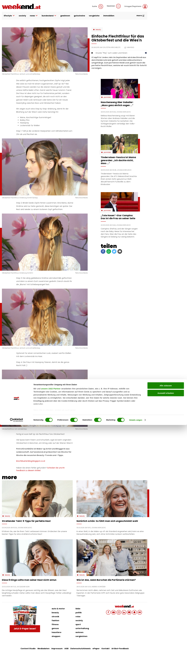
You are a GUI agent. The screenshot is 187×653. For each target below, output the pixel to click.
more (140, 15)
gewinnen (65, 15)
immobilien (108, 15)
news (34, 15)
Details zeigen (135, 648)
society (22, 15)
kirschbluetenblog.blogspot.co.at (30, 461)
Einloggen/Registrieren (135, 6)
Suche (97, 6)
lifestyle (9, 15)
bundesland (49, 15)
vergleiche (94, 15)
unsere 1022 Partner (51, 617)
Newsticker (114, 6)
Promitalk (107, 97)
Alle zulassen (166, 614)
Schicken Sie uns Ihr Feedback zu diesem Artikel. (40, 469)
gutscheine (79, 15)
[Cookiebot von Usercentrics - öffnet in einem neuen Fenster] (16, 648)
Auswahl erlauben (166, 621)
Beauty (98, 30)
